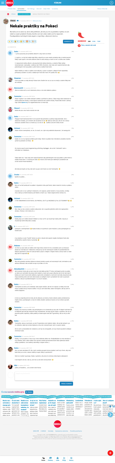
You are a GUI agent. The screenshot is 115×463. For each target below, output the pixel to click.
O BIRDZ (43, 446)
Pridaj (66, 399)
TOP (30, 9)
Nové (12, 9)
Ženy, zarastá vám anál (88, 45)
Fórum (57, 2)
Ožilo (39, 9)
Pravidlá (76, 446)
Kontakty (50, 446)
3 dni (94, 41)
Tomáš (46, 453)
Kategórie (21, 9)
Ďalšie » (37, 21)
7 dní (98, 41)
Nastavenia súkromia (61, 446)
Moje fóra (46, 9)
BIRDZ (8, 14)
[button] (109, 429)
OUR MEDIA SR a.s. (53, 450)
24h (89, 41)
